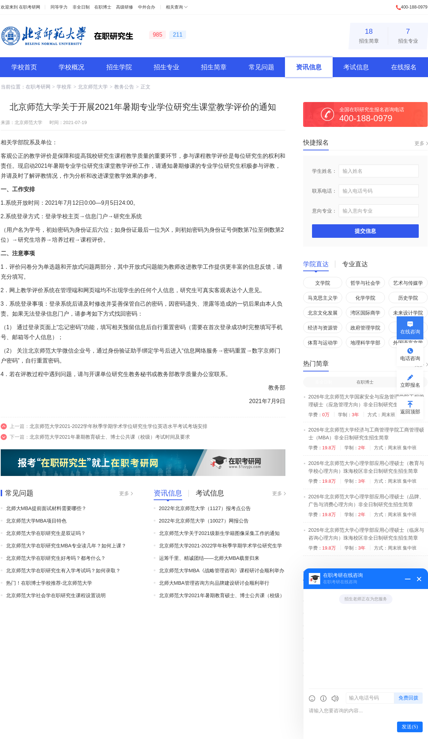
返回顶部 (410, 411)
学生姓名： (324, 171)
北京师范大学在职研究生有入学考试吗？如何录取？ (63, 570)
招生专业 (408, 35)
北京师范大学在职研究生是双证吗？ (46, 533)
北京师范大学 (93, 87)
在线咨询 (410, 331)
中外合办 (146, 7)
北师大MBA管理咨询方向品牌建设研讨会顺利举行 (214, 583)
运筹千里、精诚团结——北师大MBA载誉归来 (209, 558)
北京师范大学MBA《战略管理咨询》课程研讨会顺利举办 (221, 570)
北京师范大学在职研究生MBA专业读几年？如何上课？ (66, 545)
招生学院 (119, 67)
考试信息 (356, 67)
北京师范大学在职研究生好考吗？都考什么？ (56, 558)
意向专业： (324, 211)
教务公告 (124, 87)
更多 (124, 493)
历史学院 (408, 298)
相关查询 (174, 7)
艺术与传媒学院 (408, 284)
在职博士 (102, 7)
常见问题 (261, 67)
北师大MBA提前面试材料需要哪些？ (46, 508)
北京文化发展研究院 (323, 314)
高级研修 (124, 7)
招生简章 (369, 35)
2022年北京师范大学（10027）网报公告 (204, 521)
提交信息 (365, 231)
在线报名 (404, 67)
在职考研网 (29, 7)
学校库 (64, 87)
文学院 (322, 283)
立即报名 (410, 385)
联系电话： (324, 191)
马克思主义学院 (323, 299)
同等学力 (59, 7)
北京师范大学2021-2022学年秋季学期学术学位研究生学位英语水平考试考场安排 (119, 426)
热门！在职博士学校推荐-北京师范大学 (49, 583)
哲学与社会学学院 (365, 284)
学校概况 (71, 67)
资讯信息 (309, 67)
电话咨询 (410, 358)
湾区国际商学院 (365, 314)
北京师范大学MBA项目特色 (36, 521)
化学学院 (365, 298)
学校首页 (24, 67)
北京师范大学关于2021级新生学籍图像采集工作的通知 (219, 533)
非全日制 (81, 7)
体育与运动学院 (323, 344)
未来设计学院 (408, 313)
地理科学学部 (365, 343)
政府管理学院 (365, 328)
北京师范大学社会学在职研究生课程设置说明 (56, 595)
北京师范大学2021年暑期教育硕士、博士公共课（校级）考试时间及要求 (110, 437)
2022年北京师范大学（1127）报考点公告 (205, 508)
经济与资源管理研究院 (323, 329)
